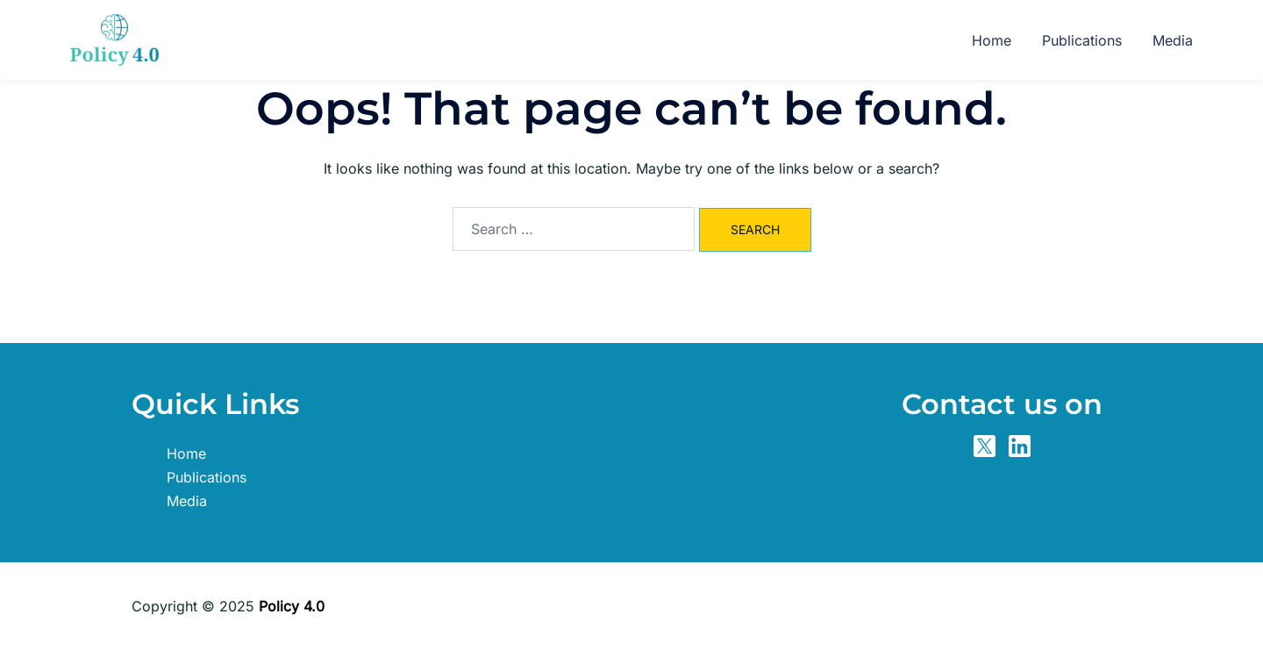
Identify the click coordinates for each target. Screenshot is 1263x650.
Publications (1082, 40)
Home (991, 40)
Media (1172, 40)
